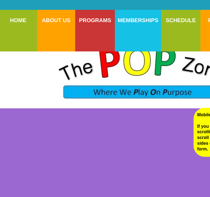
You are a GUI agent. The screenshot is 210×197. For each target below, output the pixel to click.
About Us (56, 20)
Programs (95, 20)
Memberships (138, 20)
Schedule (181, 20)
